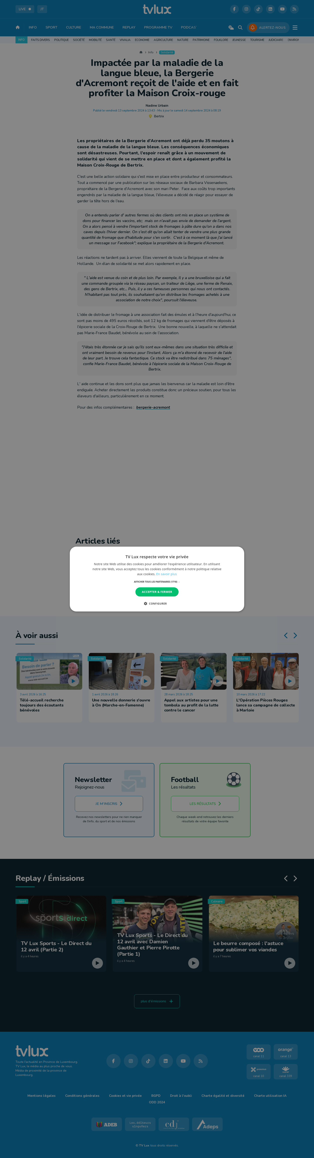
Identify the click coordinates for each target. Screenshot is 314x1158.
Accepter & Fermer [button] (157, 592)
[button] (157, 582)
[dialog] (157, 578)
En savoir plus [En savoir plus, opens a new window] (166, 574)
